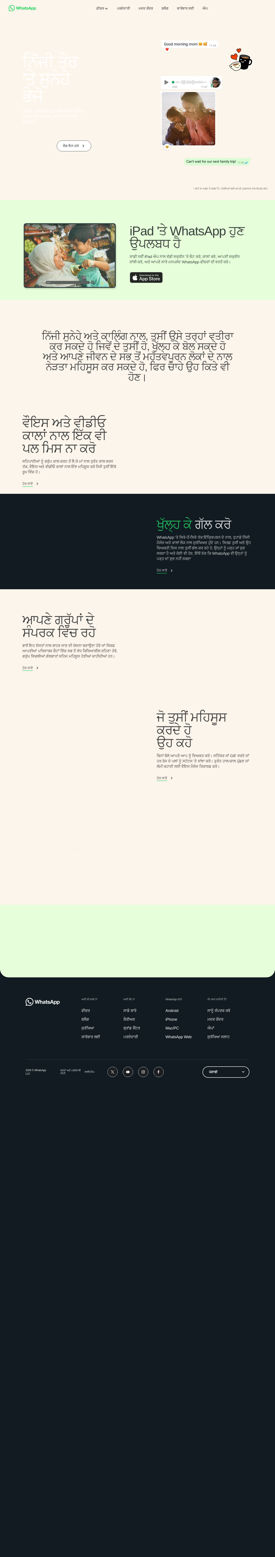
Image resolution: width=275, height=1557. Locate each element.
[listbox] (226, 1543)
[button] (30, 631)
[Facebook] (158, 1544)
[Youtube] (128, 1544)
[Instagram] (143, 1544)
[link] (22, 10)
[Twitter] (112, 1544)
